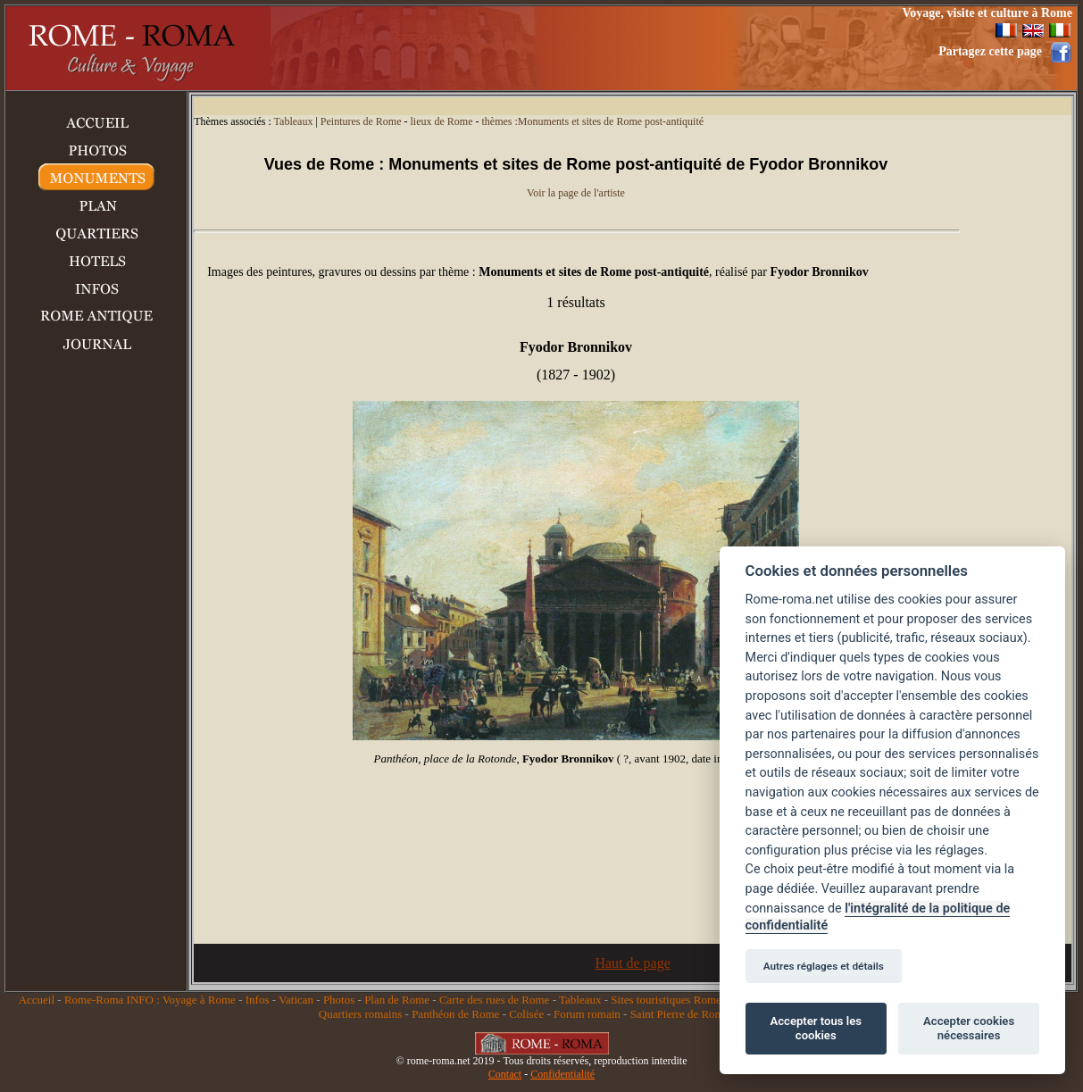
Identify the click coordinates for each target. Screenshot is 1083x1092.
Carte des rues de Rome (494, 999)
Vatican (296, 999)
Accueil (36, 999)
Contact (504, 1074)
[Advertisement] (555, 48)
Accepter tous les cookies (816, 1028)
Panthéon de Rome (455, 1014)
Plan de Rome (396, 999)
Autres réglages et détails (823, 966)
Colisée (526, 1014)
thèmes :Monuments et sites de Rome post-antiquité (592, 121)
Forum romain (587, 1014)
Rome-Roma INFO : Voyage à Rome (150, 999)
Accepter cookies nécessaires (968, 1028)
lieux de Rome (441, 121)
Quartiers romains (361, 1014)
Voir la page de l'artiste (576, 193)
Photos (338, 999)
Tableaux (293, 121)
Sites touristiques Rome (666, 999)
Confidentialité (562, 1074)
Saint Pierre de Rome (679, 1014)
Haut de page (632, 963)
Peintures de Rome (361, 121)
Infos (258, 999)
